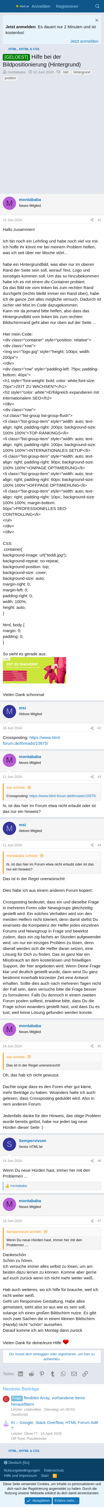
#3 (99, 777)
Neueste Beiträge (21, 1389)
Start (45, 1475)
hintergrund (81, 72)
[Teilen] (92, 220)
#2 (99, 728)
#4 (99, 845)
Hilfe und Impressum (20, 1475)
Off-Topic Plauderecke (29, 1438)
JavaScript (19, 1414)
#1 (99, 220)
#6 (99, 1161)
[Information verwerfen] (96, 21)
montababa (16, 72)
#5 (99, 1046)
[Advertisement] (52, 139)
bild (66, 72)
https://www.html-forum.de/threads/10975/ (62, 796)
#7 (99, 1221)
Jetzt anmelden (84, 41)
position (10, 78)
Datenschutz (54, 1470)
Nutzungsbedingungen (22, 1470)
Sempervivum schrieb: (24, 1232)
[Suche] (97, 6)
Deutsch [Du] (16, 1462)
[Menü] (7, 6)
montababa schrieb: (22, 856)
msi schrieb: (16, 787)
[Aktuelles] (86, 6)
